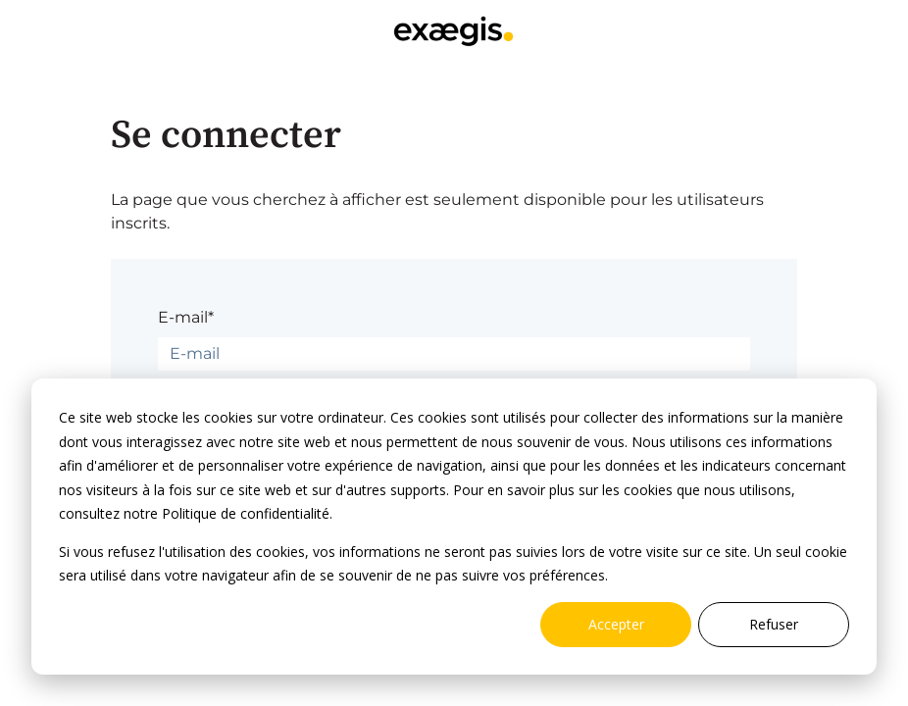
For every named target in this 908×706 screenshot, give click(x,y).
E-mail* (186, 317)
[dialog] (454, 526)
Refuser (773, 624)
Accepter (616, 624)
